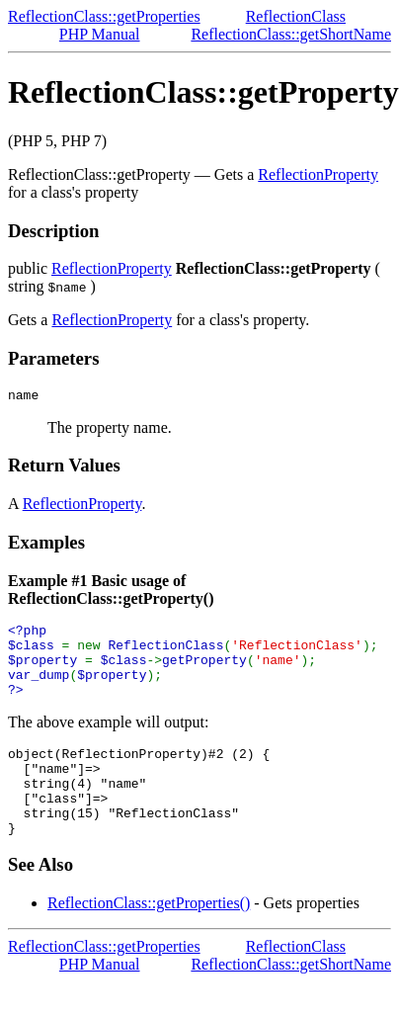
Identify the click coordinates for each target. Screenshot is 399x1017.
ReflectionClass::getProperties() (148, 938)
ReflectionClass (296, 16)
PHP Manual (99, 34)
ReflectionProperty (318, 174)
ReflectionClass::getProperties (104, 16)
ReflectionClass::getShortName (291, 34)
